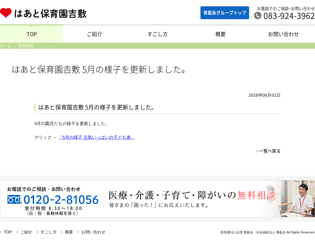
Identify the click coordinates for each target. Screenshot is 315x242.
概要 (220, 34)
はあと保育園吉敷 (47, 13)
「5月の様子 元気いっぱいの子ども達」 (96, 137)
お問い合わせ (283, 34)
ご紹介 (94, 34)
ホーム (5, 46)
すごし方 (157, 34)
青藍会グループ (224, 12)
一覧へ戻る (270, 151)
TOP (32, 34)
